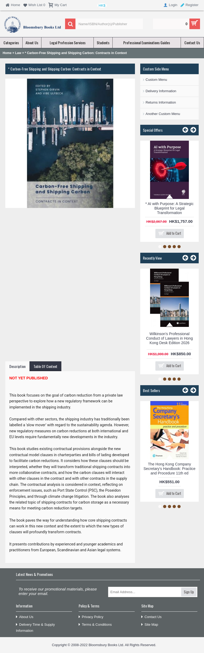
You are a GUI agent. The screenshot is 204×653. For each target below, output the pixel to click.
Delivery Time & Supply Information (35, 628)
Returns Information (161, 102)
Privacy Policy (91, 617)
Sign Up (189, 591)
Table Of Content (45, 366)
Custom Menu (156, 80)
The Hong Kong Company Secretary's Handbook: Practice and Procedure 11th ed (169, 468)
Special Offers (153, 130)
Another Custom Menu (163, 114)
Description (17, 366)
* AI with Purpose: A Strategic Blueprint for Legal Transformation (169, 208)
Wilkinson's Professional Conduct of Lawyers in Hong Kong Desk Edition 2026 (169, 338)
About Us (24, 617)
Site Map (149, 625)
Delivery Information (161, 91)
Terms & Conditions (95, 625)
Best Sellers (151, 390)
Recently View (152, 258)
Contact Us (151, 617)
